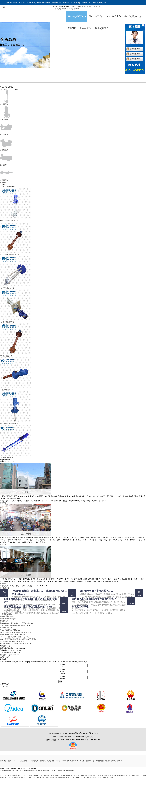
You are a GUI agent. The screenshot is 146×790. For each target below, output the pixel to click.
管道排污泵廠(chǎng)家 (8, 619)
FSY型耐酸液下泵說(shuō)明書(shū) (12, 634)
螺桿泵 (80, 6)
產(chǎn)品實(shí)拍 (133, 16)
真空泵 (96, 6)
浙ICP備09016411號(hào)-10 (86, 733)
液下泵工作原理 (80, 606)
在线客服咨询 (135, 49)
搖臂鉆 (43, 761)
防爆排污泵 (4, 621)
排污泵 (75, 6)
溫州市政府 (19, 761)
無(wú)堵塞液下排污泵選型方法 (96, 590)
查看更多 (3, 182)
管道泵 (64, 9)
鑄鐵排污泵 (4, 616)
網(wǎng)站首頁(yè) (77, 16)
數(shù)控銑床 (56, 761)
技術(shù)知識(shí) (6, 614)
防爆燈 (119, 761)
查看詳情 (3, 503)
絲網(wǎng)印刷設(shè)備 (32, 761)
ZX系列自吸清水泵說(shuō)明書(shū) (12, 641)
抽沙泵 (49, 761)
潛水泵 (86, 6)
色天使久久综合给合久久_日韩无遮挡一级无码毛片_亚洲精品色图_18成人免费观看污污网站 (82, 778)
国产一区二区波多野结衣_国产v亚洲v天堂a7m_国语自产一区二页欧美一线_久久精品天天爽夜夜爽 (34, 775)
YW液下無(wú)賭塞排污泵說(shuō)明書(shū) (15, 632)
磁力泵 (59, 9)
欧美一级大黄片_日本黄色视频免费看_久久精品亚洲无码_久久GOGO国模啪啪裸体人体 (99, 775)
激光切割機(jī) (112, 761)
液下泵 (70, 6)
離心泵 (91, 6)
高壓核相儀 (74, 761)
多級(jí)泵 (75, 9)
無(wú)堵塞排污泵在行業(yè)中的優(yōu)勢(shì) (16, 623)
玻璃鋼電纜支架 (101, 761)
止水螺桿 (81, 761)
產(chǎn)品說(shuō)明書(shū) (10, 630)
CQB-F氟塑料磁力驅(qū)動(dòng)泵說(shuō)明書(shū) (18, 639)
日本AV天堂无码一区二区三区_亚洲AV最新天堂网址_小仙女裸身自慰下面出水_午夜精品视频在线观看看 (37, 771)
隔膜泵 (69, 9)
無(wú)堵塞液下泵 (6, 628)
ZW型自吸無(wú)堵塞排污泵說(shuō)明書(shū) (16, 643)
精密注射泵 (66, 761)
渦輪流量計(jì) (90, 761)
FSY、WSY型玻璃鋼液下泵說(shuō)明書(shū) (15, 637)
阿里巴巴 (11, 761)
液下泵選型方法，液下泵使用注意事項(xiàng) (28, 606)
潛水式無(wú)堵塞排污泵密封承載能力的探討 (16, 625)
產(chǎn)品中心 (114, 16)
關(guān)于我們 (96, 16)
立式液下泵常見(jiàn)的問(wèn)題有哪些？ (94, 598)
